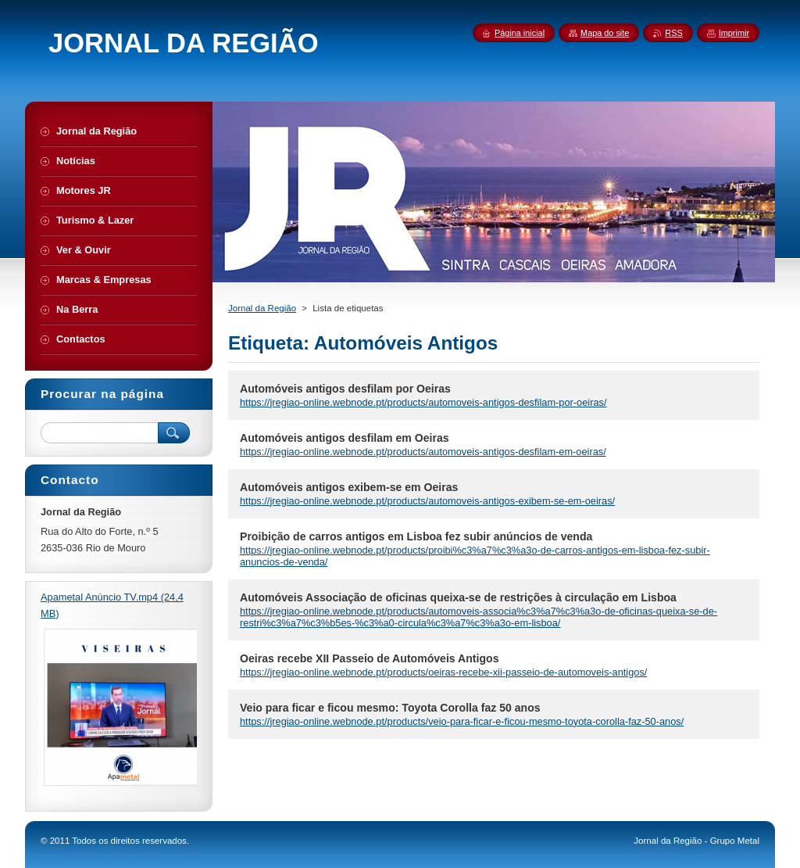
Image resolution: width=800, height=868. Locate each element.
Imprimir (734, 33)
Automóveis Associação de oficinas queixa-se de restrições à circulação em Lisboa (458, 597)
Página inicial (520, 33)
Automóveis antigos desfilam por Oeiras (345, 388)
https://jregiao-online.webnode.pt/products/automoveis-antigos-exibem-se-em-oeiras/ (427, 501)
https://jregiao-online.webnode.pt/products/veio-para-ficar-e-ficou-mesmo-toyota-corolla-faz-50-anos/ (462, 721)
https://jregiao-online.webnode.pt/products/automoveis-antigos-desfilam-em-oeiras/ (423, 451)
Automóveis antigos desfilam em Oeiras (344, 438)
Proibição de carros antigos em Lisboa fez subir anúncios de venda (416, 536)
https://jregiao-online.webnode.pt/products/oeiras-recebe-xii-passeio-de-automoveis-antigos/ (443, 672)
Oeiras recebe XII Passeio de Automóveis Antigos (369, 658)
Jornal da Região (262, 308)
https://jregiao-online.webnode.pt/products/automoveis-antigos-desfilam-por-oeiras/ (423, 402)
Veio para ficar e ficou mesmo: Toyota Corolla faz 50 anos (390, 707)
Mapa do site (604, 33)
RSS (673, 33)
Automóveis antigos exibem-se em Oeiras (349, 487)
